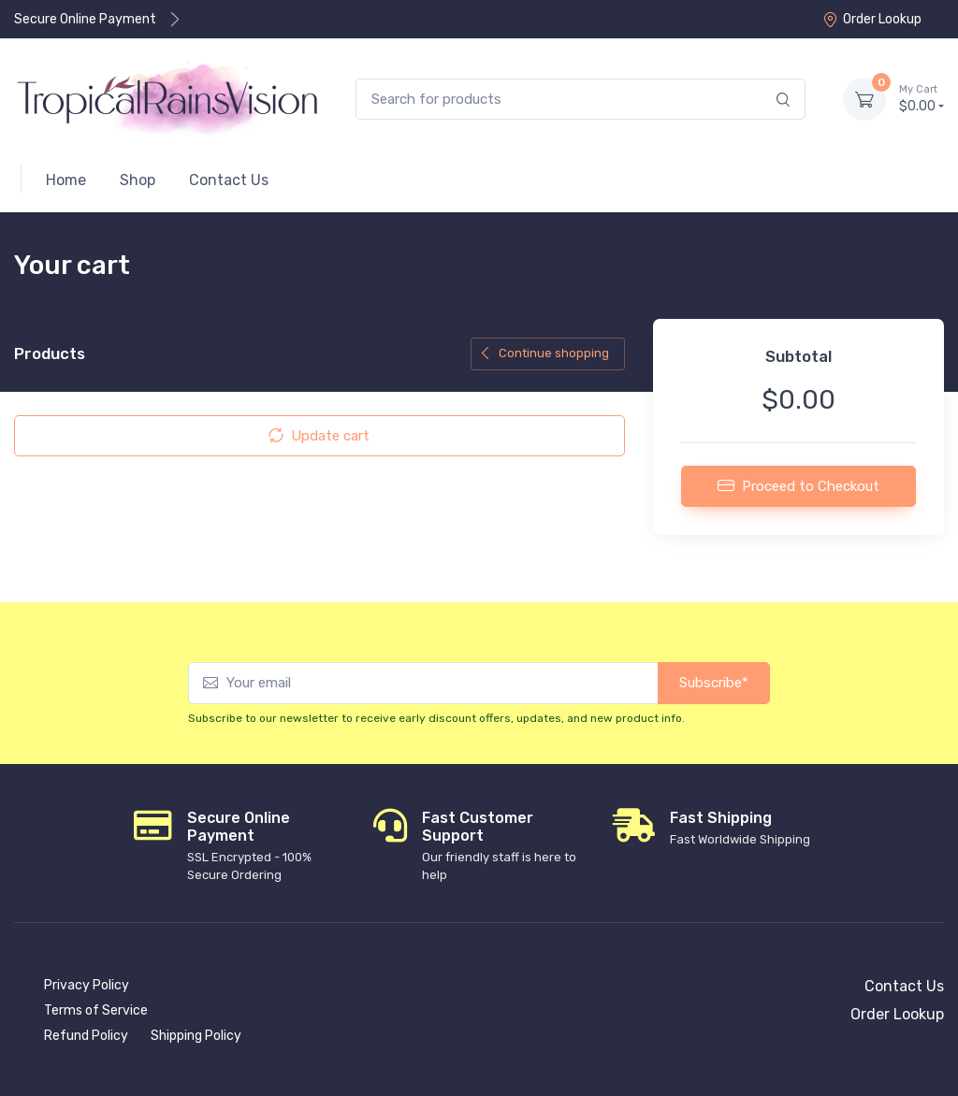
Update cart (319, 435)
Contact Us (904, 986)
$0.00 (921, 98)
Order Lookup (872, 19)
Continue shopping (544, 353)
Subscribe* (713, 682)
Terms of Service (96, 1010)
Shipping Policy (196, 1036)
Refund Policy (86, 1036)
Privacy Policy (86, 985)
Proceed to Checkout (798, 485)
